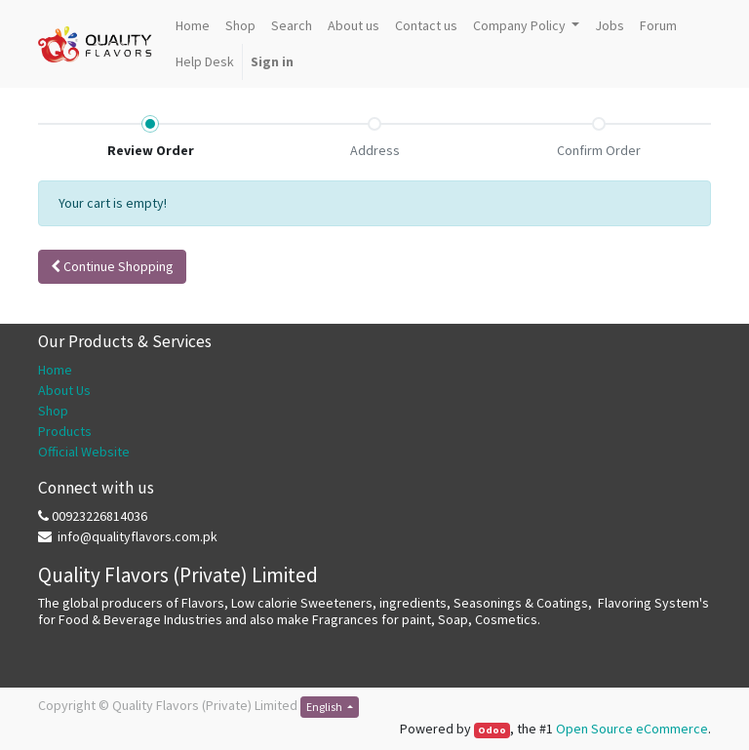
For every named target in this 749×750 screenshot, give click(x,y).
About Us (64, 390)
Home (55, 369)
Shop (53, 410)
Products (65, 431)
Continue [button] (112, 266)
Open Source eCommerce (632, 728)
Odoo (492, 730)
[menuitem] (192, 26)
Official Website (84, 451)
